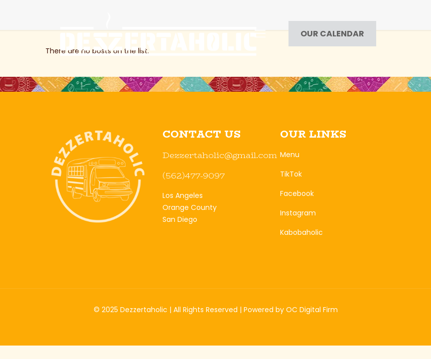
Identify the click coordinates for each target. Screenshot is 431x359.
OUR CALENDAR (332, 33)
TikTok (291, 174)
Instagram (298, 213)
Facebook (297, 193)
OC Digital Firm (312, 310)
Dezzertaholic (143, 310)
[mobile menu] (260, 33)
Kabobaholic (301, 232)
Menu (289, 155)
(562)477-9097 (193, 175)
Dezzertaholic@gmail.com (219, 155)
